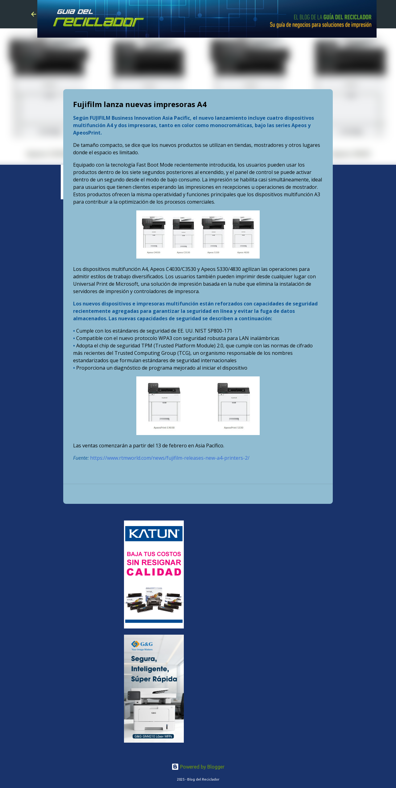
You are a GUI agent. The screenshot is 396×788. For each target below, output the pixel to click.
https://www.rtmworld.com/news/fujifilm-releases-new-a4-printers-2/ (170, 457)
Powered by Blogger (198, 766)
